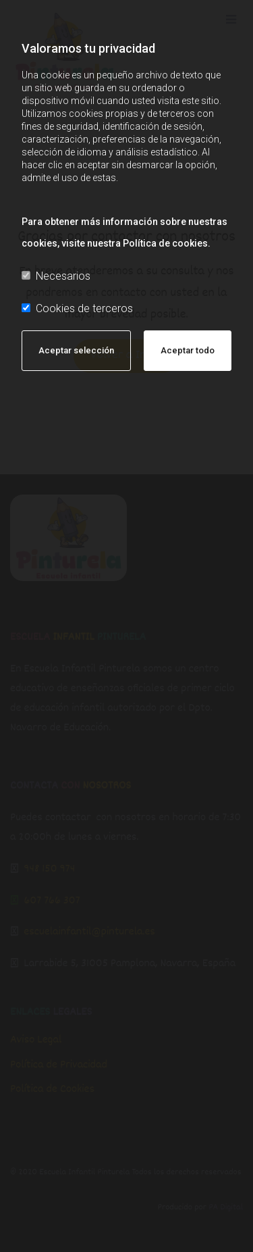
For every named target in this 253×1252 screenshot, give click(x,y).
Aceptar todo (188, 350)
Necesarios (56, 276)
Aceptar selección (76, 350)
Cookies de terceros (77, 308)
